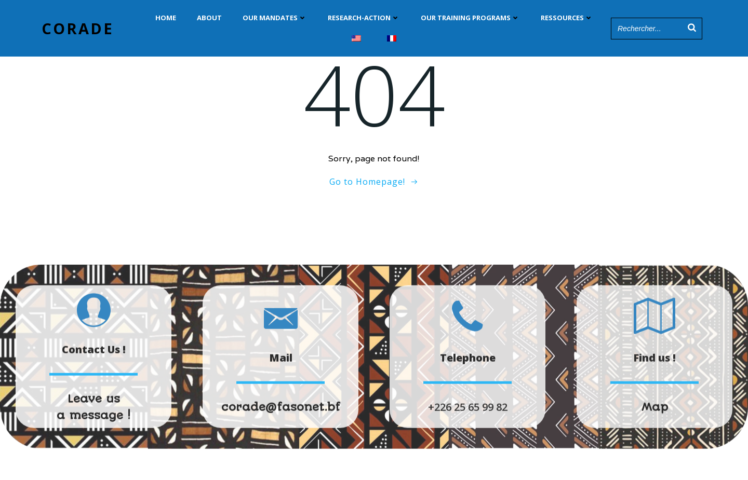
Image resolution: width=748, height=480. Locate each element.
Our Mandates (275, 17)
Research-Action (364, 17)
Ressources (567, 17)
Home (165, 17)
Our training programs (470, 17)
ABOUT (209, 17)
